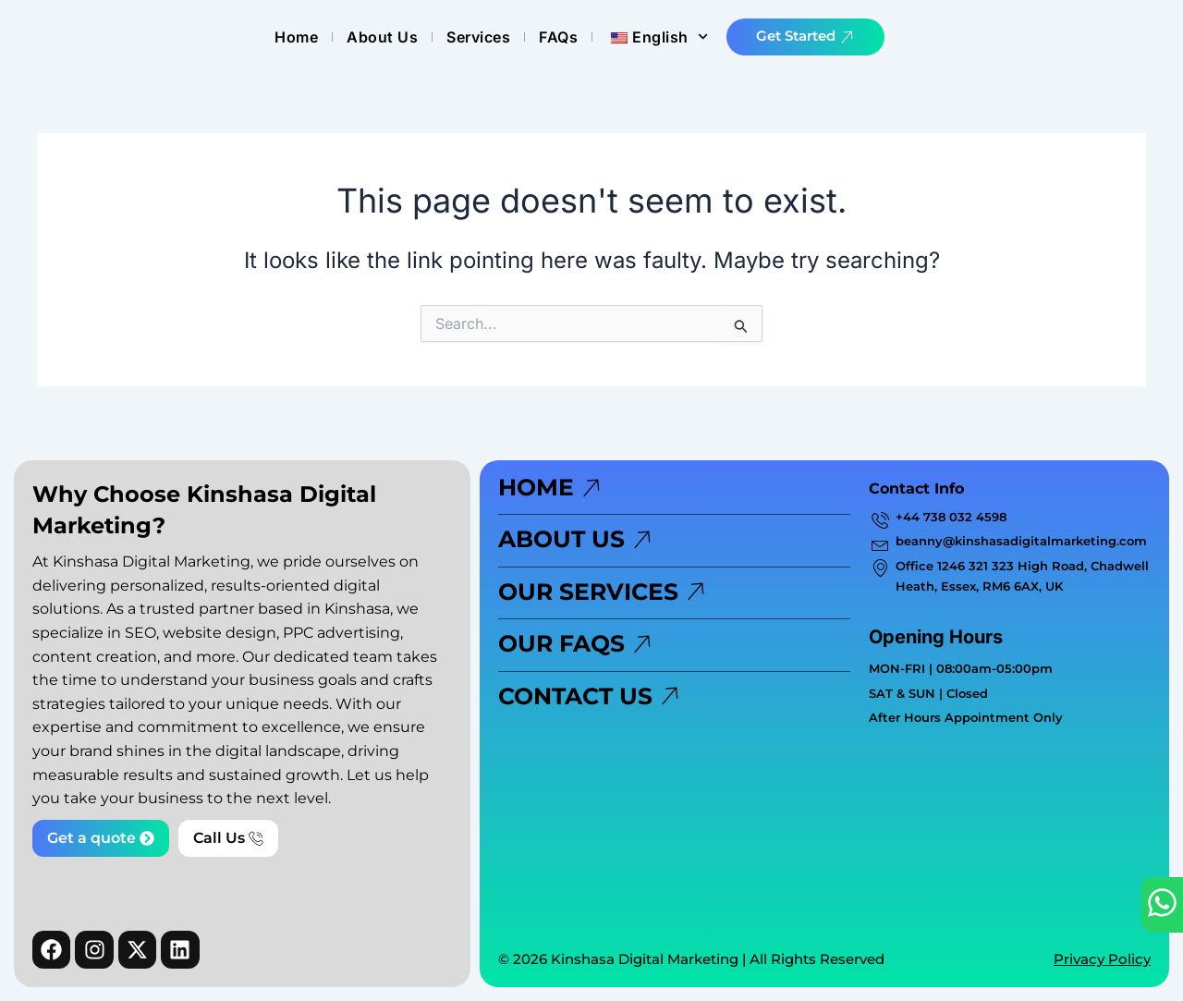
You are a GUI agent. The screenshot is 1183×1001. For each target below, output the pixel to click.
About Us (581, 37)
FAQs (757, 37)
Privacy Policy (1102, 959)
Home (496, 37)
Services (678, 37)
